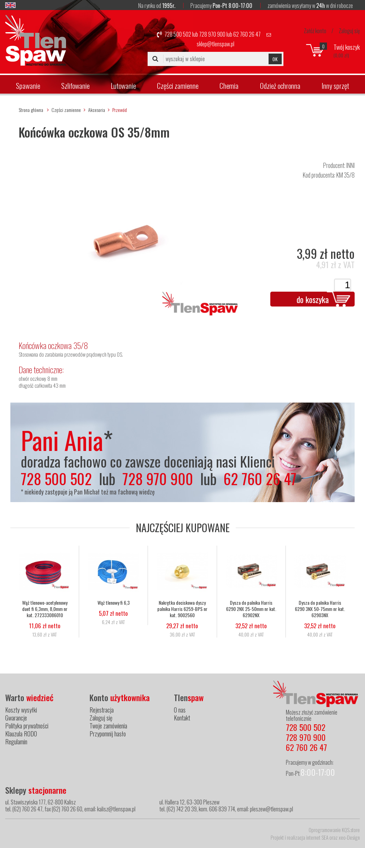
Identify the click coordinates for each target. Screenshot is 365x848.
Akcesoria (96, 109)
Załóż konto (315, 31)
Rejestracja (102, 709)
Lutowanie (123, 85)
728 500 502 (178, 34)
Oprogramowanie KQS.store (334, 829)
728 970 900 (212, 34)
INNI (350, 165)
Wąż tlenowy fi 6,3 (113, 603)
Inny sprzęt (335, 85)
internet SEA (317, 837)
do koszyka (313, 299)
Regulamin (16, 741)
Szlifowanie (75, 85)
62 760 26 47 (247, 34)
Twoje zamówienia (108, 725)
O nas (180, 709)
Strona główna (31, 109)
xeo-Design (349, 837)
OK (275, 59)
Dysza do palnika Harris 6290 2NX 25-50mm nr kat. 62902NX (251, 609)
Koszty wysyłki (21, 709)
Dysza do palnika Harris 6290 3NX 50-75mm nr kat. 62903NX (320, 609)
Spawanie (28, 85)
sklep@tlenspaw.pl (215, 44)
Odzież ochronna (280, 85)
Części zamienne (177, 85)
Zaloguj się (349, 31)
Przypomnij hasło (108, 733)
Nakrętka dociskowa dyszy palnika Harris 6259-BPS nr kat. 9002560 (182, 609)
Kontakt (182, 717)
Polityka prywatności (26, 725)
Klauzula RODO (21, 733)
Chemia (228, 85)
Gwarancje (16, 717)
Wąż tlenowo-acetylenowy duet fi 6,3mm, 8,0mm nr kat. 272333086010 (44, 609)
